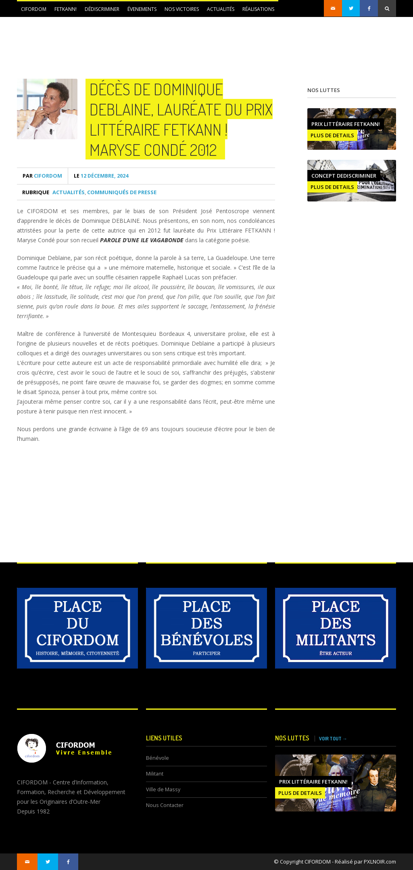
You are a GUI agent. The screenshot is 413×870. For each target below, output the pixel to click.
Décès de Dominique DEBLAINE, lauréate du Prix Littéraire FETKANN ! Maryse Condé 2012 (181, 119)
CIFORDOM (33, 9)
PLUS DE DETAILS (332, 135)
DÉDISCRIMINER (102, 9)
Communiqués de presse (121, 192)
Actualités (220, 9)
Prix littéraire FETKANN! (345, 124)
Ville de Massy (163, 789)
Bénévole (157, 758)
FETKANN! (65, 9)
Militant (154, 773)
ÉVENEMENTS (141, 9)
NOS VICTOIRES (182, 9)
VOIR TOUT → (333, 739)
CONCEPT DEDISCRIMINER (343, 175)
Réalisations (258, 9)
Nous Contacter (165, 805)
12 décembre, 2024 (101, 175)
